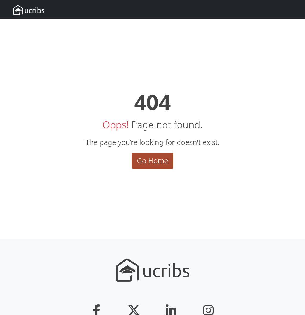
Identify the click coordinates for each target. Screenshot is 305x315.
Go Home (152, 160)
